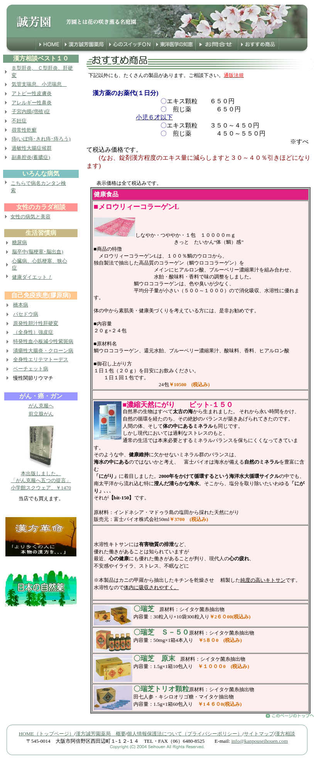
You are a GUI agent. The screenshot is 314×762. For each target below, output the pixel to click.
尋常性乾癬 (24, 130)
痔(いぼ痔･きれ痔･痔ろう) (41, 139)
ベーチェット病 (30, 369)
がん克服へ (41, 406)
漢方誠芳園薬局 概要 (101, 734)
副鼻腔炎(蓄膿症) (31, 157)
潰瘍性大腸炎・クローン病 (43, 350)
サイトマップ (259, 734)
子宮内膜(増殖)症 (31, 111)
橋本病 (20, 305)
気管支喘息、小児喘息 (39, 84)
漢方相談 (285, 734)
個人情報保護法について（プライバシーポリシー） (184, 734)
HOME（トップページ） (46, 734)
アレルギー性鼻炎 (32, 103)
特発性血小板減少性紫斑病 (43, 341)
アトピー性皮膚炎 (32, 93)
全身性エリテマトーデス (40, 359)
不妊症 (19, 121)
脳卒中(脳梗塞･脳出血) (37, 252)
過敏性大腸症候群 (32, 148)
